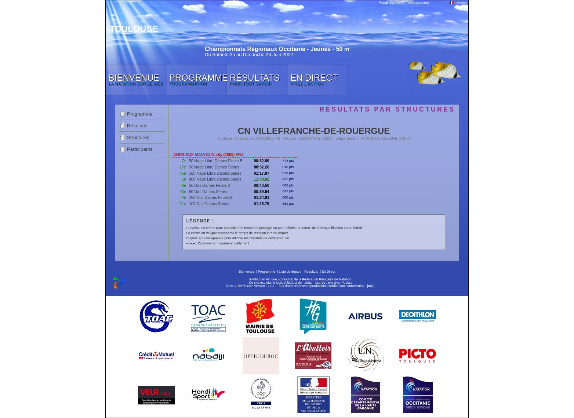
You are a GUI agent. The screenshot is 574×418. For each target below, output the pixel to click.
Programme (140, 114)
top (370, 286)
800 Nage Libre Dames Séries (215, 179)
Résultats (137, 125)
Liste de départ (290, 271)
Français (458, 3)
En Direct (328, 271)
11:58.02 (261, 179)
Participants (140, 149)
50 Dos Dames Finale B (209, 185)
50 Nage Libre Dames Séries (214, 167)
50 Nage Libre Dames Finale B (216, 161)
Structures (138, 137)
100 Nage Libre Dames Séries (215, 173)
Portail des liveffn (391, 2)
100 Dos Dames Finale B (210, 197)
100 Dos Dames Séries (209, 203)
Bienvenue (246, 271)
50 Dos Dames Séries (208, 191)
